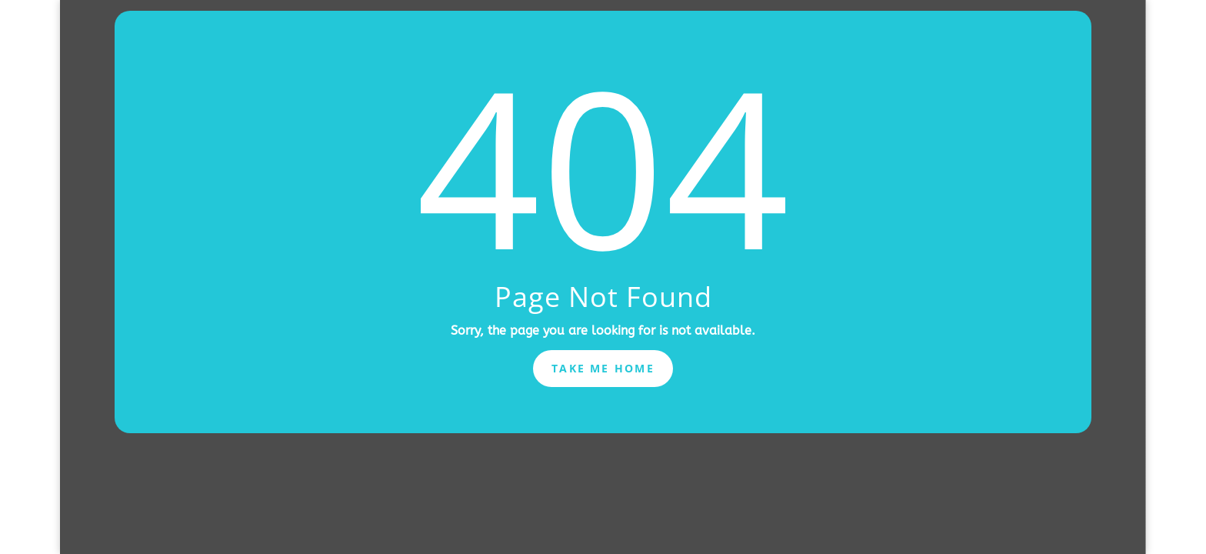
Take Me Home (603, 368)
